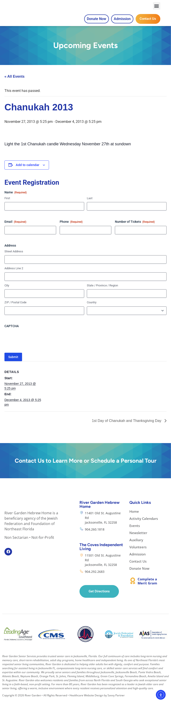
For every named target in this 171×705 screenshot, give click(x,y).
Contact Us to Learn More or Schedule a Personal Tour (86, 465)
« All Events (14, 82)
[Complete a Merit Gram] (132, 586)
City (6, 290)
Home (134, 516)
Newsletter (138, 538)
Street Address (13, 256)
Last (89, 203)
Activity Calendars (143, 523)
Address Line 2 (13, 273)
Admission (137, 559)
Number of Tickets (135, 227)
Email (15, 227)
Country (91, 307)
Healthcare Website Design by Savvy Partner (97, 701)
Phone (71, 227)
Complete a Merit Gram (147, 586)
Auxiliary (136, 545)
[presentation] (38, 344)
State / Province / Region (102, 290)
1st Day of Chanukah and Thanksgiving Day (127, 426)
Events (134, 531)
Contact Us (138, 566)
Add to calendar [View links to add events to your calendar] (27, 170)
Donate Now (139, 573)
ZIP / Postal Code (15, 307)
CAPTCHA (11, 331)
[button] (156, 8)
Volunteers (138, 552)
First (7, 203)
